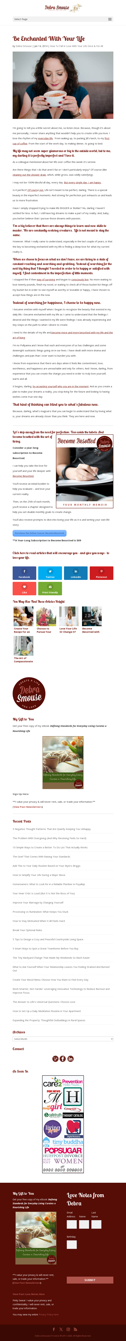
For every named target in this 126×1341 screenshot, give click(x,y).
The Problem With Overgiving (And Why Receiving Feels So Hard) (49, 838)
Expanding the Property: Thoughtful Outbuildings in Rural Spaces (49, 1020)
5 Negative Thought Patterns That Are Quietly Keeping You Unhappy (52, 829)
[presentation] (87, 1261)
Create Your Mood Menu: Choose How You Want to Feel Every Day (50, 979)
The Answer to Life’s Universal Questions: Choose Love (44, 1001)
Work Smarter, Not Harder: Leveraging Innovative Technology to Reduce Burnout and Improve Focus (61, 990)
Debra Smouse (24, 46)
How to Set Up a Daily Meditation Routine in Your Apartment (47, 1011)
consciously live (80, 279)
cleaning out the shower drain (29, 174)
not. (41, 190)
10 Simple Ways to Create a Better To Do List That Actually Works (50, 847)
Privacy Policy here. (49, 1314)
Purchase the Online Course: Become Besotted (39, 533)
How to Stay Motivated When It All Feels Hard (39, 921)
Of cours (32, 190)
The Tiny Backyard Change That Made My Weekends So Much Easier (51, 957)
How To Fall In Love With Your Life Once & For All (76, 46)
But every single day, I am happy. (82, 182)
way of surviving (46, 279)
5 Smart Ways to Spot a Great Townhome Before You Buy (45, 948)
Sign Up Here (21, 794)
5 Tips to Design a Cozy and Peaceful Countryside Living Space (48, 939)
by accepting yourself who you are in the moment (61, 386)
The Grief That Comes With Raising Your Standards (41, 856)
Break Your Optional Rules (27, 930)
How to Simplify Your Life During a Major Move (39, 875)
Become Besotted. (23, 476)
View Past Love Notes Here (29, 1294)
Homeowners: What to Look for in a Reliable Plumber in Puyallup (49, 884)
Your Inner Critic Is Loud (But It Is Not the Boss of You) (44, 893)
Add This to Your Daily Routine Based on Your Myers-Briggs (46, 865)
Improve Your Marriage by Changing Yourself (38, 902)
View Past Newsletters (27, 806)
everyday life (45, 138)
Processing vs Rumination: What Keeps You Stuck (40, 911)
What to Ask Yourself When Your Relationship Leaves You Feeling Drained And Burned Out (61, 968)
